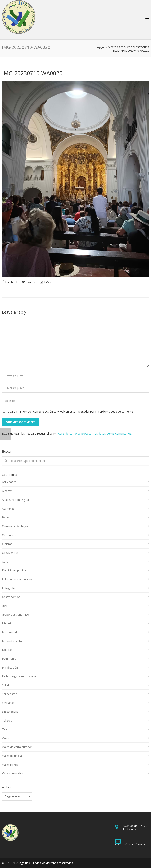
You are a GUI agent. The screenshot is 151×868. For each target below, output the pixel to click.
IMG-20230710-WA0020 (32, 73)
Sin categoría (10, 711)
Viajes (5, 738)
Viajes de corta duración (17, 747)
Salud (5, 685)
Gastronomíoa (11, 597)
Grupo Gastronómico (15, 614)
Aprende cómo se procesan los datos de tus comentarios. (95, 433)
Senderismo (9, 694)
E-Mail (46, 282)
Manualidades (11, 632)
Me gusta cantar (12, 641)
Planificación (10, 667)
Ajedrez (7, 491)
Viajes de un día (12, 756)
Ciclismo (7, 544)
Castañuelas (9, 535)
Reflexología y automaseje (19, 676)
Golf (4, 605)
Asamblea (8, 508)
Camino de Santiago (15, 526)
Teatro (6, 729)
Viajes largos (10, 764)
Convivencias (10, 553)
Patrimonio (9, 658)
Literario (7, 623)
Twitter (28, 282)
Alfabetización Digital (15, 500)
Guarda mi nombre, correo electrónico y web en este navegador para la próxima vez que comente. (71, 411)
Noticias (7, 650)
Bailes (6, 517)
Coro (5, 561)
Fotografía (8, 588)
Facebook (10, 282)
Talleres (7, 720)
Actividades (9, 482)
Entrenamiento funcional (17, 579)
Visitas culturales (12, 773)
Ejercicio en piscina (14, 570)
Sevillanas (8, 703)
